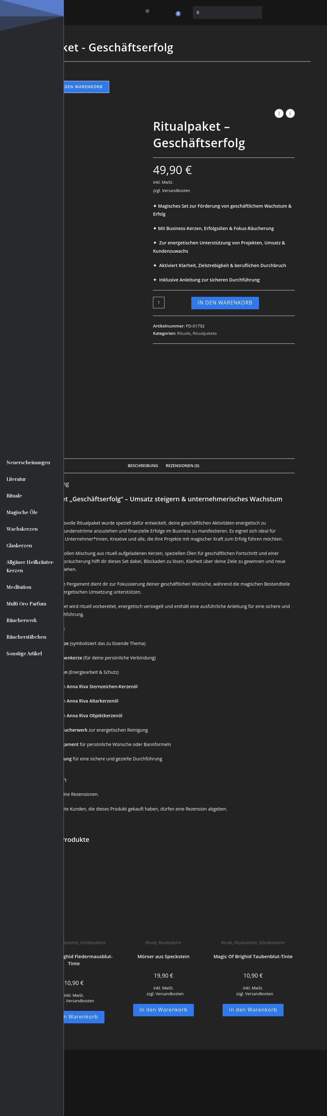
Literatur (16, 479)
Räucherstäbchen (26, 637)
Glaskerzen (19, 546)
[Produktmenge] (158, 302)
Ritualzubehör (66, 849)
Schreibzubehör (93, 849)
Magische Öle (22, 512)
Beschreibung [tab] (143, 372)
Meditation (18, 587)
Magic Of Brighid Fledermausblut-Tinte (73, 867)
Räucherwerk (21, 620)
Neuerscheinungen (28, 463)
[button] (147, 11)
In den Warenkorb (80, 86)
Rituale (14, 496)
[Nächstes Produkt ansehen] (290, 113)
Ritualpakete (205, 333)
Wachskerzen (22, 529)
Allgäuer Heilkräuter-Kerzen (30, 566)
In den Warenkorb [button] (74, 923)
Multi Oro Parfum (26, 604)
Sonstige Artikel (24, 654)
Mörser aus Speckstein (163, 863)
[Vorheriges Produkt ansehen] (279, 113)
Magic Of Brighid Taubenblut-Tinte (253, 863)
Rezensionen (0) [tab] (182, 372)
